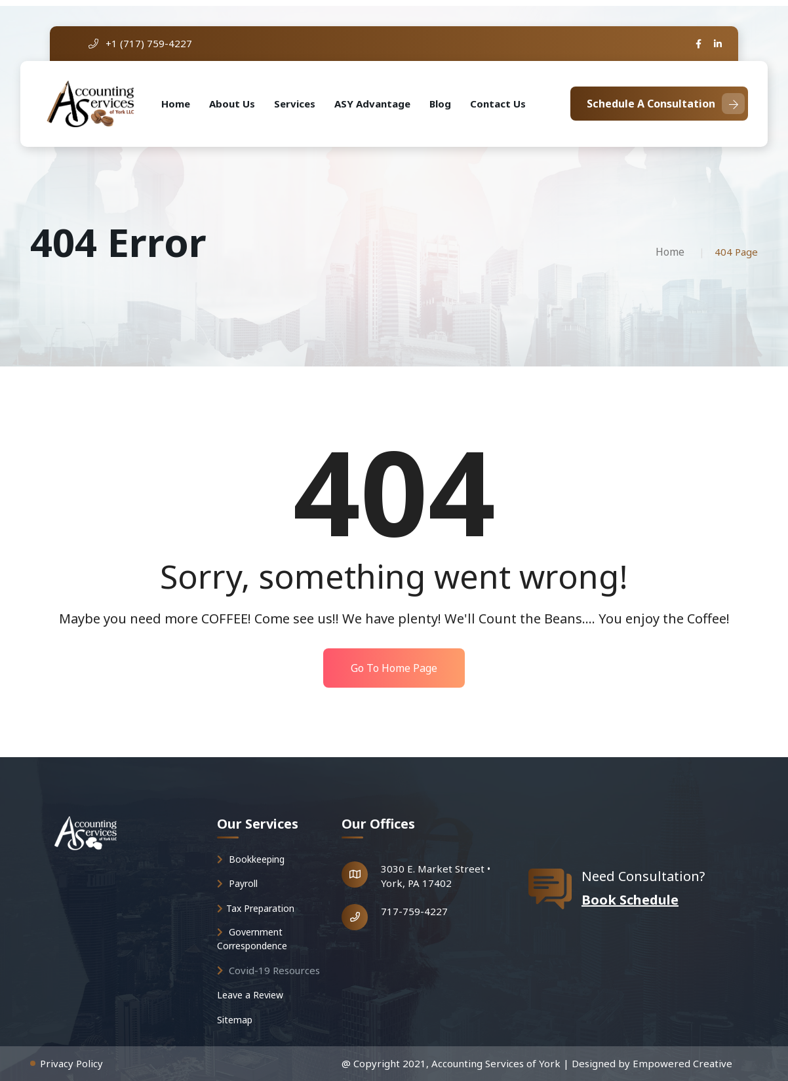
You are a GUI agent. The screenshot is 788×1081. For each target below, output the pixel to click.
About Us (232, 103)
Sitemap (234, 1019)
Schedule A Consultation (666, 103)
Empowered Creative (682, 1063)
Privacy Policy (71, 1063)
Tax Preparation (255, 908)
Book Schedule (630, 900)
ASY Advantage (372, 103)
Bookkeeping (251, 859)
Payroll (237, 883)
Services (294, 103)
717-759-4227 (414, 911)
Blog (440, 103)
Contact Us (498, 103)
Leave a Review (250, 995)
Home (175, 103)
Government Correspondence (252, 939)
